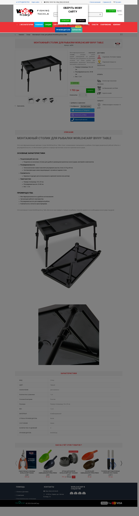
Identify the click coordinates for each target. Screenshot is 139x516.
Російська (80, 20)
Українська (65, 20)
